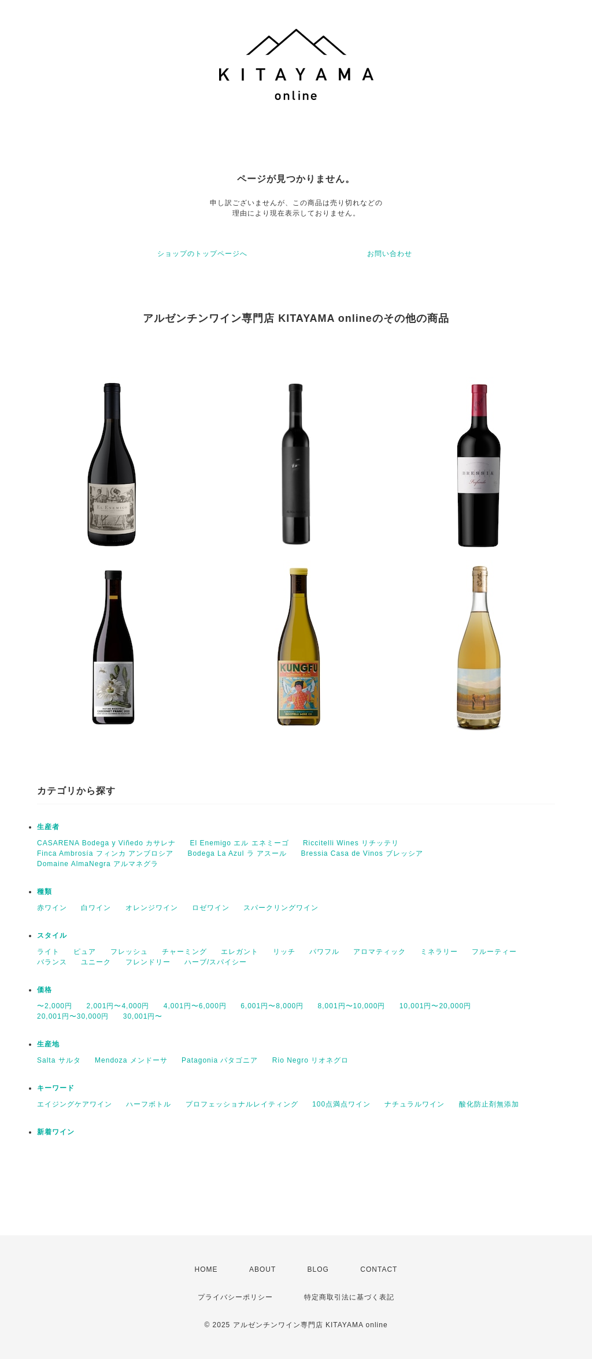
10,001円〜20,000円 (435, 1006)
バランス (52, 962)
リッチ (284, 952)
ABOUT (262, 1269)
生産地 (48, 1044)
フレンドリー (148, 962)
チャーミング (184, 952)
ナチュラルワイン (414, 1104)
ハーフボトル (148, 1104)
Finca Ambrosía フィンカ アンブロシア (105, 853)
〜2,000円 (54, 1006)
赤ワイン (52, 908)
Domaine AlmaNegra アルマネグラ (97, 864)
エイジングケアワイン (74, 1104)
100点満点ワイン (341, 1104)
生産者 (48, 827)
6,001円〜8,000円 (272, 1006)
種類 (44, 892)
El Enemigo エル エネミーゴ (239, 843)
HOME (206, 1269)
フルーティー (494, 952)
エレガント (239, 952)
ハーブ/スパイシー (215, 962)
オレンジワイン (151, 908)
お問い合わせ (389, 254)
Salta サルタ (59, 1060)
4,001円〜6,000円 (195, 1006)
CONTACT (378, 1269)
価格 (44, 990)
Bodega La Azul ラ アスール (237, 853)
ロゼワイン (211, 908)
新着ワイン (56, 1132)
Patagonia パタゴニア (220, 1060)
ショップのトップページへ (202, 254)
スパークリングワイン (281, 908)
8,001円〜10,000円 (352, 1006)
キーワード (56, 1088)
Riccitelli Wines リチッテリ (351, 843)
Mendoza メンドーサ (131, 1060)
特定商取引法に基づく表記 (349, 1297)
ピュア (84, 952)
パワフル (324, 952)
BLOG (318, 1269)
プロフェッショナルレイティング (242, 1104)
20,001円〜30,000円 (73, 1016)
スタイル (52, 935)
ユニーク (96, 962)
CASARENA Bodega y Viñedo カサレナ (106, 843)
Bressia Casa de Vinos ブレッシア (362, 853)
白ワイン (96, 908)
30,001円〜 (143, 1016)
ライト (48, 952)
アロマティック (379, 952)
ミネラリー (439, 952)
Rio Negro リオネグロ (310, 1060)
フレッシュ (129, 952)
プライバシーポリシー (235, 1297)
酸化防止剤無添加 (489, 1104)
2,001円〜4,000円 (117, 1006)
